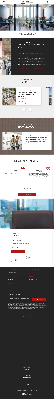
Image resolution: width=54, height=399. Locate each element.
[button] (30, 111)
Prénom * (31, 276)
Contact (52, 120)
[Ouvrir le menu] (47, 2)
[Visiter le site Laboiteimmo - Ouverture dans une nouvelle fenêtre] (27, 395)
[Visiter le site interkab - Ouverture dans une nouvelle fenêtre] (27, 378)
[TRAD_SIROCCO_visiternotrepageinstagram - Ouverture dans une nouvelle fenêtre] (15, 264)
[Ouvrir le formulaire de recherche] (4, 2)
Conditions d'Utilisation (28, 308)
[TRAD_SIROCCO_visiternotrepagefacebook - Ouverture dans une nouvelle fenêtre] (12, 264)
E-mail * (31, 283)
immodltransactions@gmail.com (20, 245)
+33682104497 (16, 242)
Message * (11, 290)
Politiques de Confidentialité (21, 308)
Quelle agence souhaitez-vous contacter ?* (24, 269)
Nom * (9, 276)
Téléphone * (11, 283)
